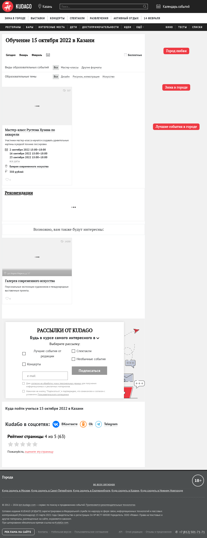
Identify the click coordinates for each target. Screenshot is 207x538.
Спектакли (84, 351)
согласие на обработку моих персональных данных (56, 383)
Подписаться (89, 370)
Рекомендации (19, 192)
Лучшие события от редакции (47, 353)
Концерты (34, 364)
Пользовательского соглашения (53, 394)
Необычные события (91, 359)
